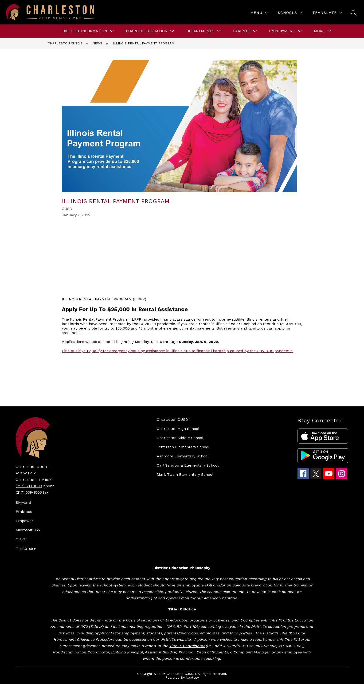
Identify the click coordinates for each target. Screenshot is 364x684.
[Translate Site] (327, 13)
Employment (282, 31)
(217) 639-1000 (29, 486)
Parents (241, 31)
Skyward (23, 502)
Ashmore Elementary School (183, 456)
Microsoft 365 (28, 530)
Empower (24, 521)
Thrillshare (26, 548)
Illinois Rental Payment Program (143, 43)
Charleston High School (178, 428)
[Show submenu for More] (319, 31)
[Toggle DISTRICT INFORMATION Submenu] (112, 31)
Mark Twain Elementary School (185, 474)
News (97, 43)
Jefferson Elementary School (183, 447)
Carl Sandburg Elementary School (188, 465)
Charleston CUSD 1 (65, 43)
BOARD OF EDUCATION (147, 31)
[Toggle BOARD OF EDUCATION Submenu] (172, 31)
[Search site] (353, 13)
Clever (21, 539)
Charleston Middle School (180, 438)
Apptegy (192, 677)
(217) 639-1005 (29, 492)
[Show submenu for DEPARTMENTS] (200, 31)
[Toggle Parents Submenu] (255, 31)
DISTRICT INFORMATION (85, 31)
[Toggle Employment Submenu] (300, 31)
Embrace (24, 511)
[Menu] (259, 13)
